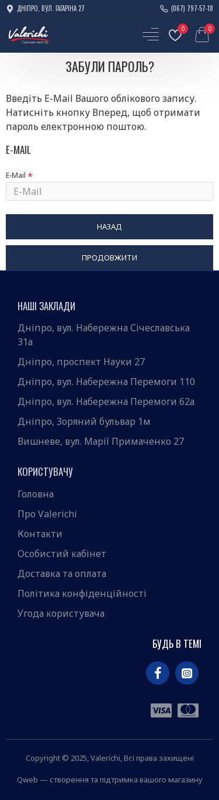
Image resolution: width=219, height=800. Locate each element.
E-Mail (16, 175)
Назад (109, 226)
